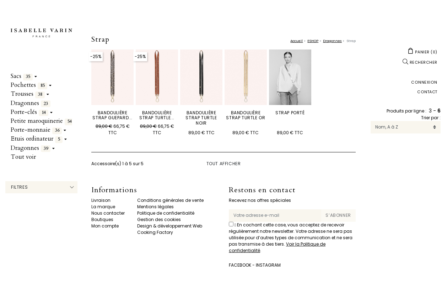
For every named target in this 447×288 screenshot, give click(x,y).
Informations (113, 190)
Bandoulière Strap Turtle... (156, 115)
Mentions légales (155, 207)
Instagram (268, 265)
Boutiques (102, 219)
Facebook (240, 265)
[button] (422, 51)
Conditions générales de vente (170, 200)
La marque (103, 207)
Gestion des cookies (159, 219)
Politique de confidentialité (165, 213)
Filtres (19, 187)
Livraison (101, 200)
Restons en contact (262, 190)
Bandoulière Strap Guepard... (112, 115)
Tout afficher (223, 164)
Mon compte (105, 226)
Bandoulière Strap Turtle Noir (201, 118)
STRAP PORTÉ (290, 113)
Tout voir (23, 157)
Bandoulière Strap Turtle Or (245, 115)
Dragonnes (30, 103)
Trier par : (431, 118)
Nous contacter (108, 213)
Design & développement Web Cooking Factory (169, 229)
